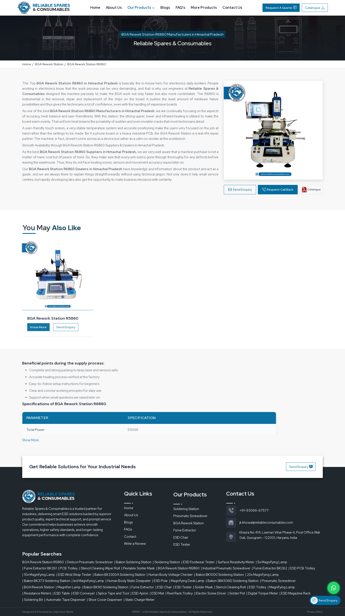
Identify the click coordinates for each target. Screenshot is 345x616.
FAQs (128, 529)
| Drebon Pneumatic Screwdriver (89, 562)
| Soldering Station (166, 562)
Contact (130, 536)
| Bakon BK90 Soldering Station (105, 587)
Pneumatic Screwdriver (190, 516)
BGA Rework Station (49, 64)
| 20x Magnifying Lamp (262, 574)
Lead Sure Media (63, 612)
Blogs (165, 7)
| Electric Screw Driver (210, 593)
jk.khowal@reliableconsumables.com (266, 522)
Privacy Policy (315, 612)
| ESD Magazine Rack (294, 593)
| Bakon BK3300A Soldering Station (119, 574)
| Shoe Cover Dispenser (104, 600)
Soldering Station (186, 509)
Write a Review (135, 543)
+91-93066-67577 (254, 510)
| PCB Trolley (68, 568)
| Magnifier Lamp (68, 587)
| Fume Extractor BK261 (39, 568)
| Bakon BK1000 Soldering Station (219, 574)
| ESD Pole (160, 581)
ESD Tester (181, 544)
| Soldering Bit (32, 600)
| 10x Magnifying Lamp (38, 574)
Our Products (141, 7)
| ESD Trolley (256, 587)
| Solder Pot (236, 593)
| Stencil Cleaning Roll (230, 587)
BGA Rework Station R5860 (43, 562)
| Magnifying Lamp (281, 587)
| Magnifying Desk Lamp (186, 581)
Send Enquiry (240, 190)
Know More (35, 327)
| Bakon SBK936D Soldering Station (232, 581)
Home (95, 7)
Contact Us (232, 7)
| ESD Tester (182, 587)
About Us (114, 7)
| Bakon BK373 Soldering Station (46, 581)
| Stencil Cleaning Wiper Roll (99, 568)
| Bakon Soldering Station (132, 562)
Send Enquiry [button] (301, 467)
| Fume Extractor (142, 587)
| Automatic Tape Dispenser (64, 600)
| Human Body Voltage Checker (170, 574)
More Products (204, 7)
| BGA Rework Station (38, 587)
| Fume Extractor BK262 (269, 568)
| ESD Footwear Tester (198, 562)
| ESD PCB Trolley (301, 568)
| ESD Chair (163, 587)
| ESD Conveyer (83, 593)
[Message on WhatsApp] (333, 588)
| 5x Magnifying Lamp (271, 562)
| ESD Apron (139, 593)
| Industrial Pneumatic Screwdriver (225, 568)
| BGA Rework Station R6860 (178, 568)
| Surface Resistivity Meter (235, 562)
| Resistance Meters (36, 593)
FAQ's (180, 7)
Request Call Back (277, 190)
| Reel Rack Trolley (179, 593)
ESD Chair (180, 537)
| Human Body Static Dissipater (128, 581)
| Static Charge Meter (138, 600)
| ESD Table (61, 593)
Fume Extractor (184, 530)
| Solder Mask (203, 587)
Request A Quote (281, 8)
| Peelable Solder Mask (138, 568)
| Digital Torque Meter (262, 593)
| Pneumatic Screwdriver (278, 581)
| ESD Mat (157, 593)
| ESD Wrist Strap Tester (73, 574)
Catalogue (315, 8)
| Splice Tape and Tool (112, 593)
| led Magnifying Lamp (88, 581)
